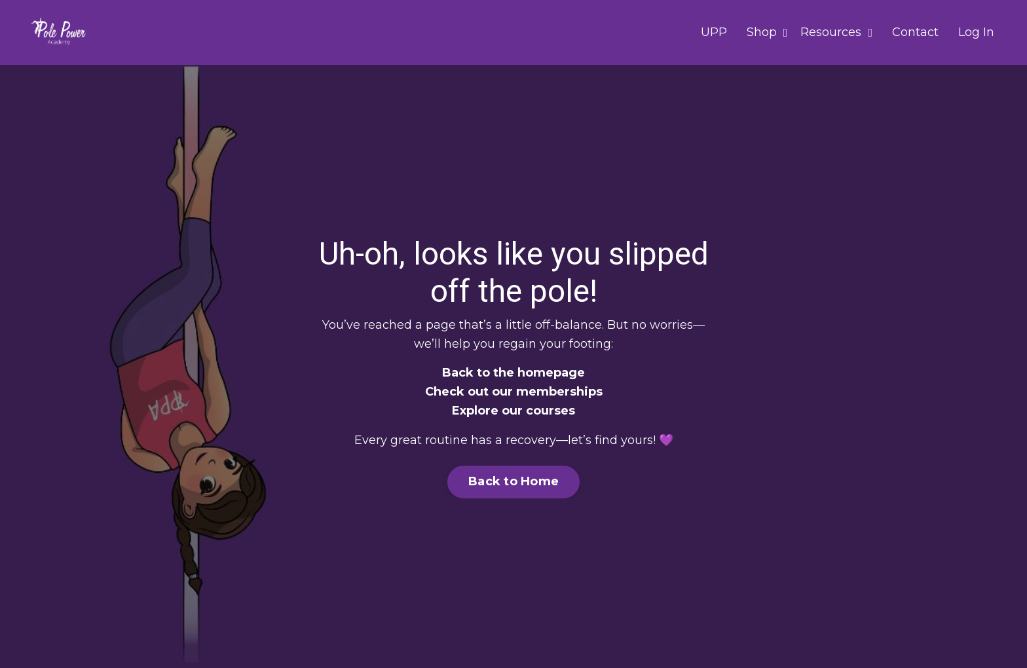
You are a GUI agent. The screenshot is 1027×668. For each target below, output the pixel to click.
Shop (767, 32)
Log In (976, 32)
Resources (836, 32)
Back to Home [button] (513, 481)
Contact (915, 32)
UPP (714, 32)
